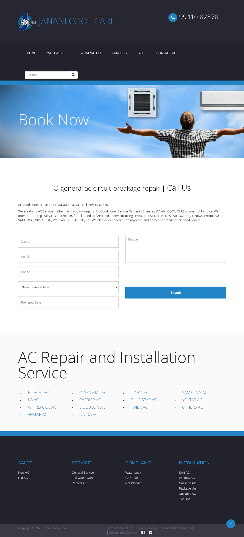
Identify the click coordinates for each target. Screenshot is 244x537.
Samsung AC (194, 392)
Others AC (192, 407)
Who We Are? (58, 53)
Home (34, 53)
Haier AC (139, 407)
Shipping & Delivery (123, 532)
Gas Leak (132, 478)
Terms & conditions (120, 528)
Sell (141, 53)
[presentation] (159, 274)
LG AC (33, 399)
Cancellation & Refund (177, 528)
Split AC (184, 472)
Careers (119, 53)
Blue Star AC (144, 399)
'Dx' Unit (184, 499)
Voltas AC (192, 399)
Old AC (23, 478)
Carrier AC (90, 399)
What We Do (90, 53)
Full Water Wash (83, 478)
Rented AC (79, 483)
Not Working (133, 483)
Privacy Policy (147, 528)
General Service (83, 472)
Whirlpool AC (42, 407)
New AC (23, 472)
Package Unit (188, 488)
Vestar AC (37, 414)
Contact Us (166, 53)
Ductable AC (187, 494)
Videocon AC (92, 407)
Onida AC (88, 414)
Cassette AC (187, 483)
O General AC (93, 392)
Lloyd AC (140, 392)
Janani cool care (77, 21)
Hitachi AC (38, 392)
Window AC (187, 478)
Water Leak (133, 472)
